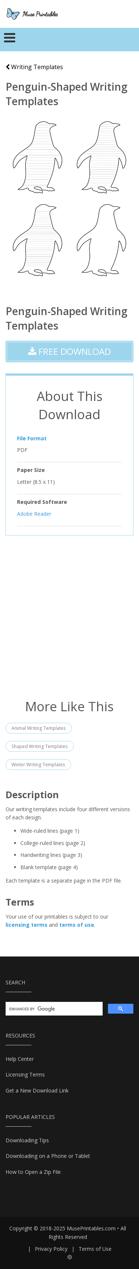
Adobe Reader (34, 513)
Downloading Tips (27, 1140)
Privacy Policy (51, 1248)
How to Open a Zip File (33, 1171)
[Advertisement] (69, 616)
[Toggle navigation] (10, 40)
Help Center (20, 1058)
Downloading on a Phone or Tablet (48, 1155)
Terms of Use (95, 1248)
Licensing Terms (25, 1074)
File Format (32, 438)
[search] (53, 1009)
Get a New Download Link (37, 1090)
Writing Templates (34, 67)
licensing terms (26, 924)
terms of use (76, 924)
